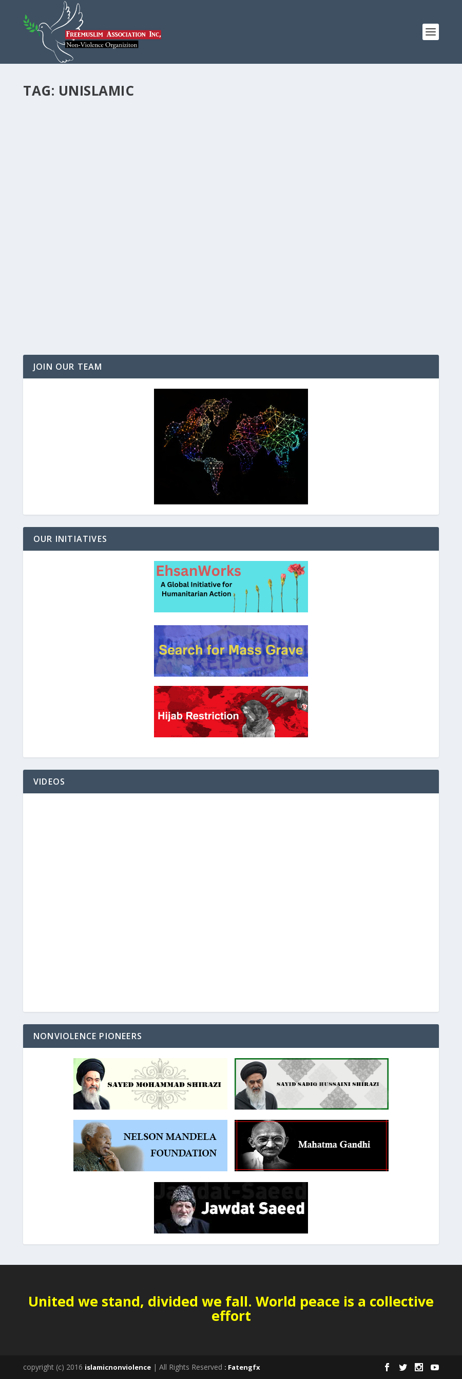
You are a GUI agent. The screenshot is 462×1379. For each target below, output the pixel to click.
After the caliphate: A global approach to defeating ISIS (104, 248)
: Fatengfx (242, 1367)
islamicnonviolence (118, 1367)
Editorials (47, 268)
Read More (60, 321)
